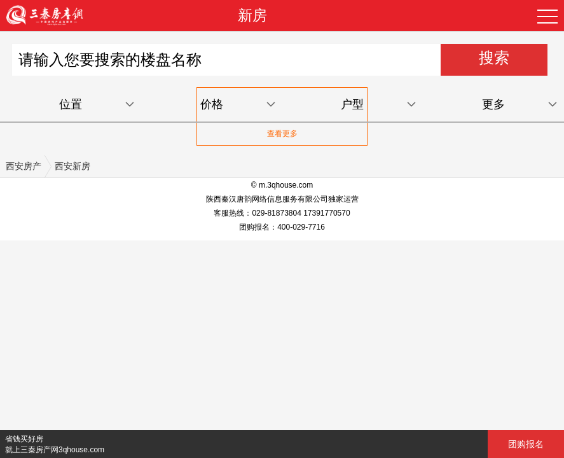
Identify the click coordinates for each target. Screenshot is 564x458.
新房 (252, 15)
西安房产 (23, 166)
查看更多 (282, 133)
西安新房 (72, 166)
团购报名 (526, 444)
